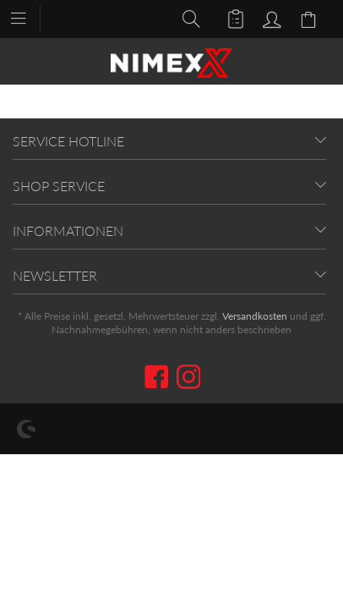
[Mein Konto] (269, 18)
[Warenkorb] (311, 18)
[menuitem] (26, 17)
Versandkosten (254, 316)
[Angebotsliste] (228, 18)
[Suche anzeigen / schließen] (187, 18)
